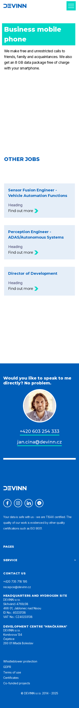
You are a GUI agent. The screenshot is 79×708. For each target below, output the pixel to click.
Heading (39, 201)
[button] (71, 5)
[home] (15, 6)
